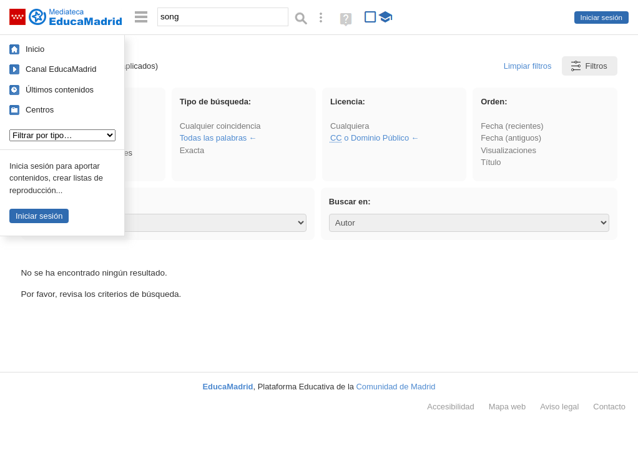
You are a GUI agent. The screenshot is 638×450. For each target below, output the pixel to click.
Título (491, 162)
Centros (40, 109)
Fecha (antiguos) (511, 137)
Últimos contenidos (60, 89)
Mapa (507, 406)
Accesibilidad (450, 406)
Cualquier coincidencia (220, 126)
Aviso (559, 406)
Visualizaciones (508, 150)
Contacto (609, 406)
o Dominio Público (369, 137)
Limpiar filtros (528, 66)
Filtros (588, 65)
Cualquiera (349, 126)
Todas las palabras (213, 137)
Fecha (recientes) (512, 126)
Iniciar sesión (601, 17)
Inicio (35, 49)
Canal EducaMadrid (61, 69)
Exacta (192, 150)
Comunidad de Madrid (396, 386)
